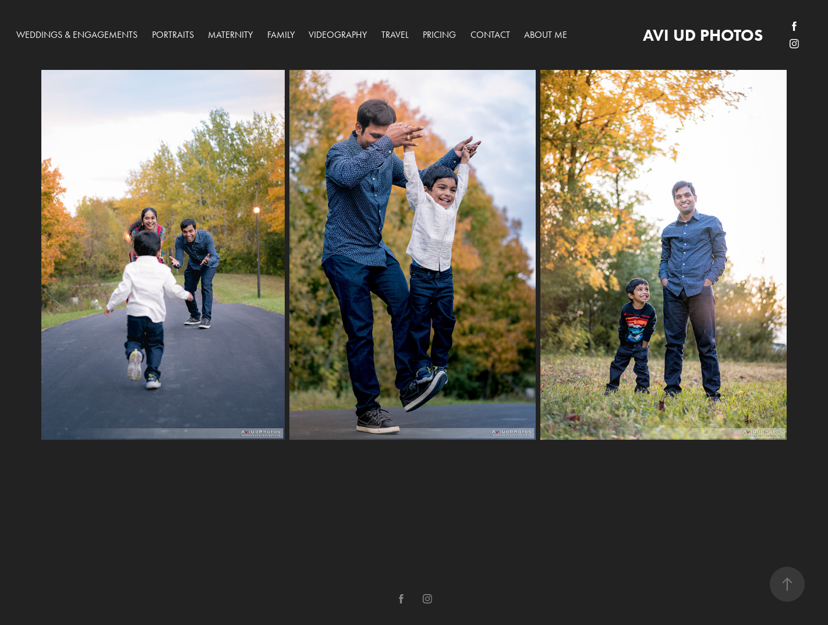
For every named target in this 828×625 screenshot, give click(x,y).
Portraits (173, 34)
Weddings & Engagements (76, 34)
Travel (395, 34)
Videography (338, 34)
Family (281, 34)
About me (545, 34)
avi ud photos (703, 35)
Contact (490, 34)
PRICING (439, 34)
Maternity (230, 34)
